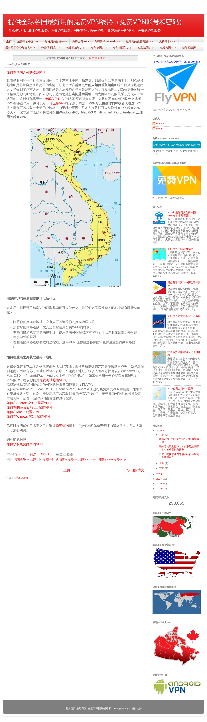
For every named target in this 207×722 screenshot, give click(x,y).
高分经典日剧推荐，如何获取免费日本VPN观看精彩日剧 (179, 448)
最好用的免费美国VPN (139, 41)
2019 (159, 474)
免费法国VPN (146, 47)
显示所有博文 (97, 58)
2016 (159, 483)
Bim (115, 708)
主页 (9, 41)
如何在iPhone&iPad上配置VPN (30, 407)
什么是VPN (57, 103)
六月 (162, 468)
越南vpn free (106, 459)
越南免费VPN (22, 459)
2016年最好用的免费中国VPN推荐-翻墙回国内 (181, 214)
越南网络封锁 (50, 459)
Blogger (126, 708)
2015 (159, 488)
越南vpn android (89, 459)
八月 (162, 434)
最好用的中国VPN (28, 41)
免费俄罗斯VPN (50, 47)
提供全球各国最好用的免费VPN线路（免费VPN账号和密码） (96, 22)
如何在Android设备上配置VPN (29, 403)
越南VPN (52, 99)
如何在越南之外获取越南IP (26, 72)
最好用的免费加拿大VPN (20, 47)
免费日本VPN (167, 41)
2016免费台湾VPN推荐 (180, 388)
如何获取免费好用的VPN (25, 444)
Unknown (161, 123)
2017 (159, 478)
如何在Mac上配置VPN (23, 412)
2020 (159, 430)
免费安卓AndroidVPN (107, 41)
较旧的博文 (135, 470)
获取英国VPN (99, 47)
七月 (162, 463)
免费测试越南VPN (52, 380)
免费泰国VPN (168, 47)
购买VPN (62, 426)
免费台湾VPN (80, 41)
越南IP (63, 459)
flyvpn (159, 128)
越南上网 (36, 459)
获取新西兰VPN (122, 47)
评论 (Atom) (21, 477)
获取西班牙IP (190, 47)
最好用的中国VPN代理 (180, 249)
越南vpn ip (120, 459)
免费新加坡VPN (75, 47)
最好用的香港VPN (56, 41)
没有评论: (45, 454)
